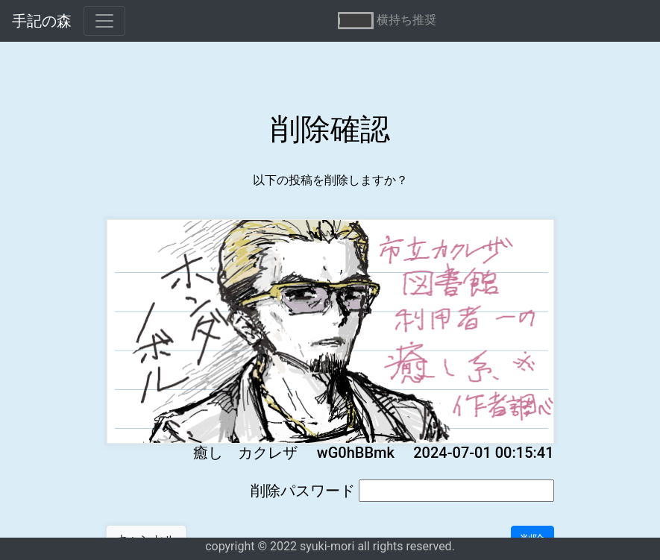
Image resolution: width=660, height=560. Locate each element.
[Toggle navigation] (104, 21)
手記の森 (42, 21)
